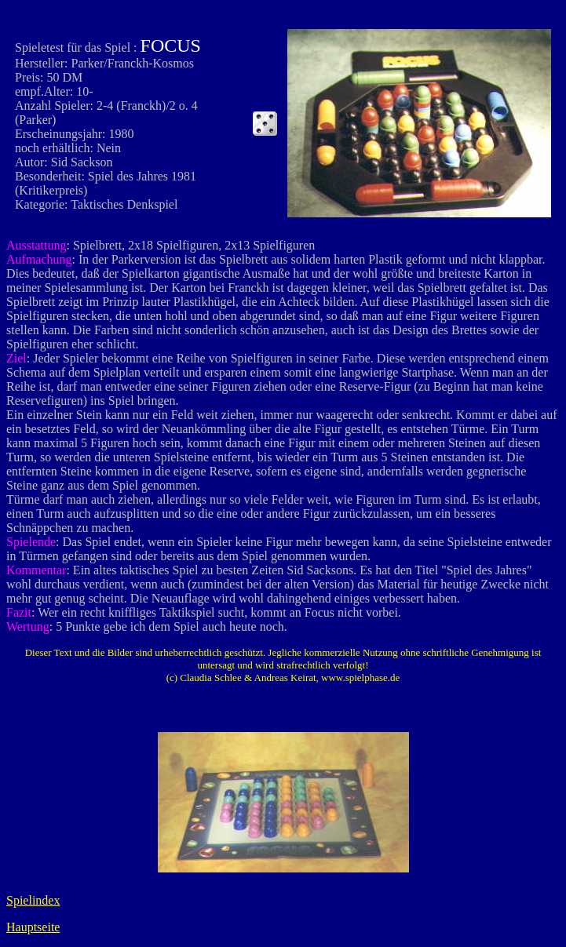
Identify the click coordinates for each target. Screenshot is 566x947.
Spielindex (33, 900)
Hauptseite (33, 927)
